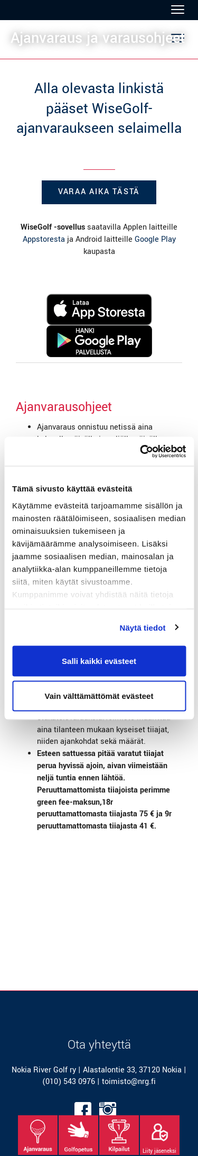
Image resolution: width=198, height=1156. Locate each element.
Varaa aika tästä (99, 191)
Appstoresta (44, 239)
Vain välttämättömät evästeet (99, 695)
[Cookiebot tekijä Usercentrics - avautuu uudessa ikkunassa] (141, 451)
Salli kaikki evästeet (99, 661)
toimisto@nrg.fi (129, 1081)
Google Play (155, 239)
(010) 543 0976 (68, 1081)
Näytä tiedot (143, 627)
